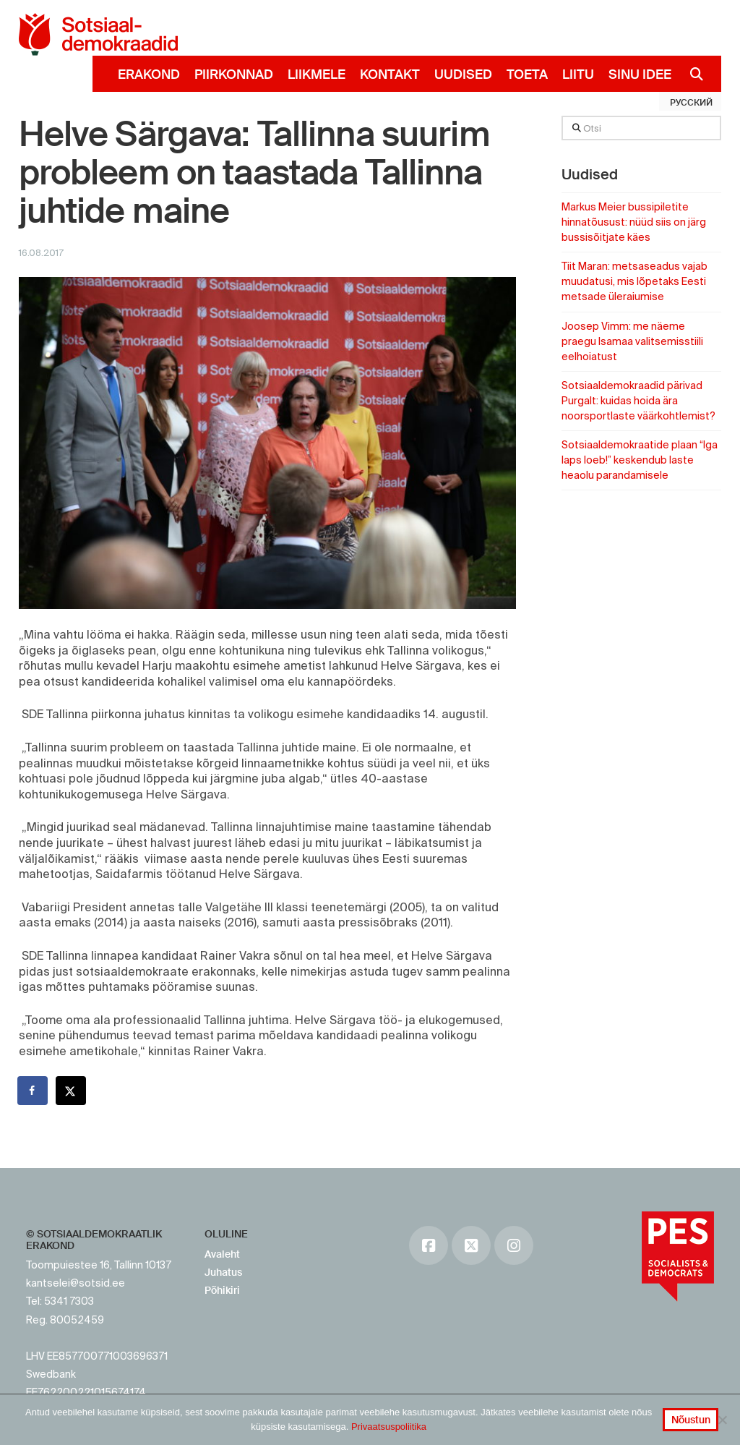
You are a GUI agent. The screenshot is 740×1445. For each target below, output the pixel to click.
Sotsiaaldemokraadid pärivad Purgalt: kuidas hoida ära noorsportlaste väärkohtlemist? (638, 401)
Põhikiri (222, 1290)
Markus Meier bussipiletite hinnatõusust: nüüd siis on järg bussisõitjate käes (634, 222)
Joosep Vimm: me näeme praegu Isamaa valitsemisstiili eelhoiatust (632, 341)
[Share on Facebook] (33, 1090)
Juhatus (223, 1272)
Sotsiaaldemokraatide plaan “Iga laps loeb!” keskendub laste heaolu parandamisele (640, 460)
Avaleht (222, 1254)
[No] (722, 1419)
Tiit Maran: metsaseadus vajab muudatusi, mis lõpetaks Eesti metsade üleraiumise (634, 281)
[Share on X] (71, 1090)
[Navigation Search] (691, 74)
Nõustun (690, 1419)
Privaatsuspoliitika (388, 1426)
